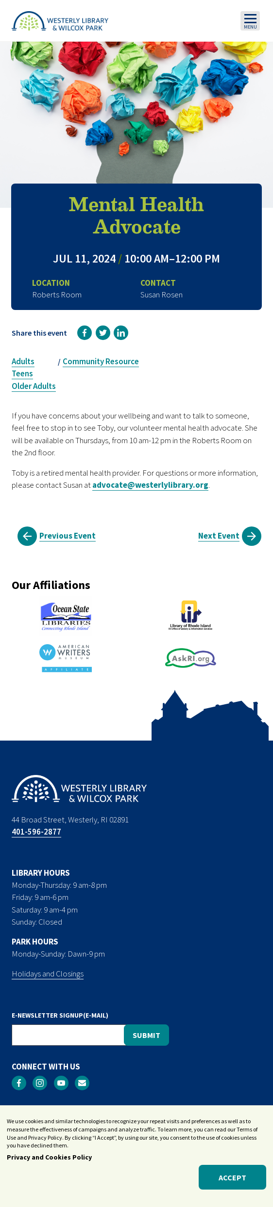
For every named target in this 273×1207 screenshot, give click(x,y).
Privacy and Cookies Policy (49, 1160)
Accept (232, 1180)
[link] (84, 332)
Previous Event (67, 535)
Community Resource (101, 361)
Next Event (218, 535)
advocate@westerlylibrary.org (150, 485)
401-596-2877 (36, 831)
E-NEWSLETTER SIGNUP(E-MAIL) (60, 1015)
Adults (23, 361)
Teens (22, 373)
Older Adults (34, 386)
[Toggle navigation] (250, 21)
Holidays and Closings (48, 973)
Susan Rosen (161, 294)
